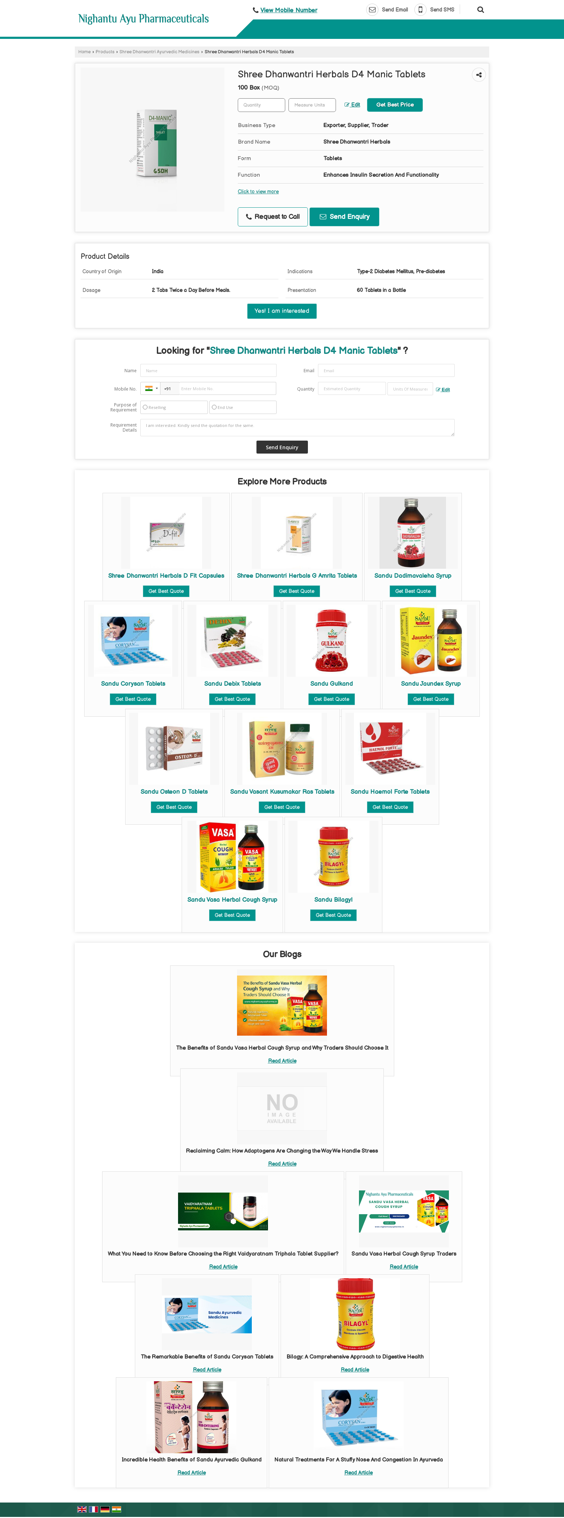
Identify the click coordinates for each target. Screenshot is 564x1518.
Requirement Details (123, 428)
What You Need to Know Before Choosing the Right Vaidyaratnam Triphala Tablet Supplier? (223, 1254)
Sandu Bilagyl (333, 900)
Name (130, 371)
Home (84, 52)
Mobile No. (125, 389)
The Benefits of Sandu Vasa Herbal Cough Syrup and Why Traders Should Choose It (282, 1048)
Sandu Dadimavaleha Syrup (412, 576)
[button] (288, 10)
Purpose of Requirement (123, 407)
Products (105, 52)
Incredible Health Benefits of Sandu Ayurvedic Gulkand (191, 1459)
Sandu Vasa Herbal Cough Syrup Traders (403, 1254)
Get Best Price (395, 105)
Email (309, 371)
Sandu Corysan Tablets (133, 684)
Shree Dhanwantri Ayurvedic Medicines (159, 52)
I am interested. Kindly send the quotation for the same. (297, 427)
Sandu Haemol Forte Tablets (390, 792)
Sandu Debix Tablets (232, 684)
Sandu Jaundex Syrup (431, 684)
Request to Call (273, 217)
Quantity (305, 389)
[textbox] (312, 105)
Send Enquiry (344, 217)
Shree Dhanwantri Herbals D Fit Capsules (166, 576)
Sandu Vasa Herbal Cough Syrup (232, 900)
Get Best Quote (166, 591)
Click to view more (258, 192)
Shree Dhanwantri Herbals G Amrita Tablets (297, 576)
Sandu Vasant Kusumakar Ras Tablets (282, 792)
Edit (352, 105)
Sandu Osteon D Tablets (174, 792)
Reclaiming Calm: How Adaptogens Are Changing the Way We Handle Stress (282, 1151)
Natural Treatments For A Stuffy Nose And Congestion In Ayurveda (358, 1459)
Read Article (282, 1061)
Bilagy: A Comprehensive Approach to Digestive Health (355, 1356)
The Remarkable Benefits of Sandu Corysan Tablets (207, 1356)
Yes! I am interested (282, 311)
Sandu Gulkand (331, 684)
